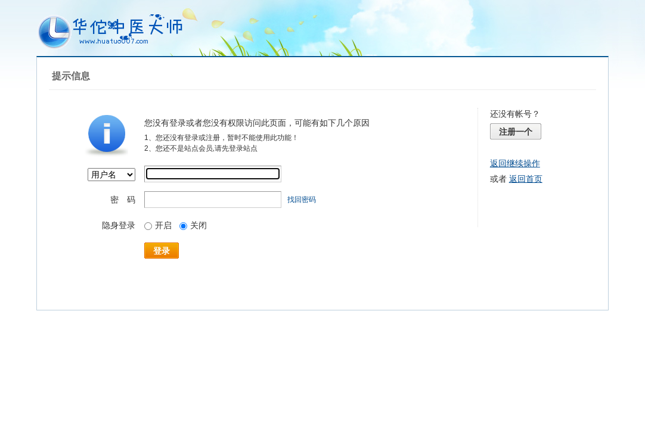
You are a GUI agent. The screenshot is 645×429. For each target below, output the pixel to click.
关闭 (193, 225)
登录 (161, 251)
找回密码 (301, 199)
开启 (158, 225)
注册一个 (515, 131)
